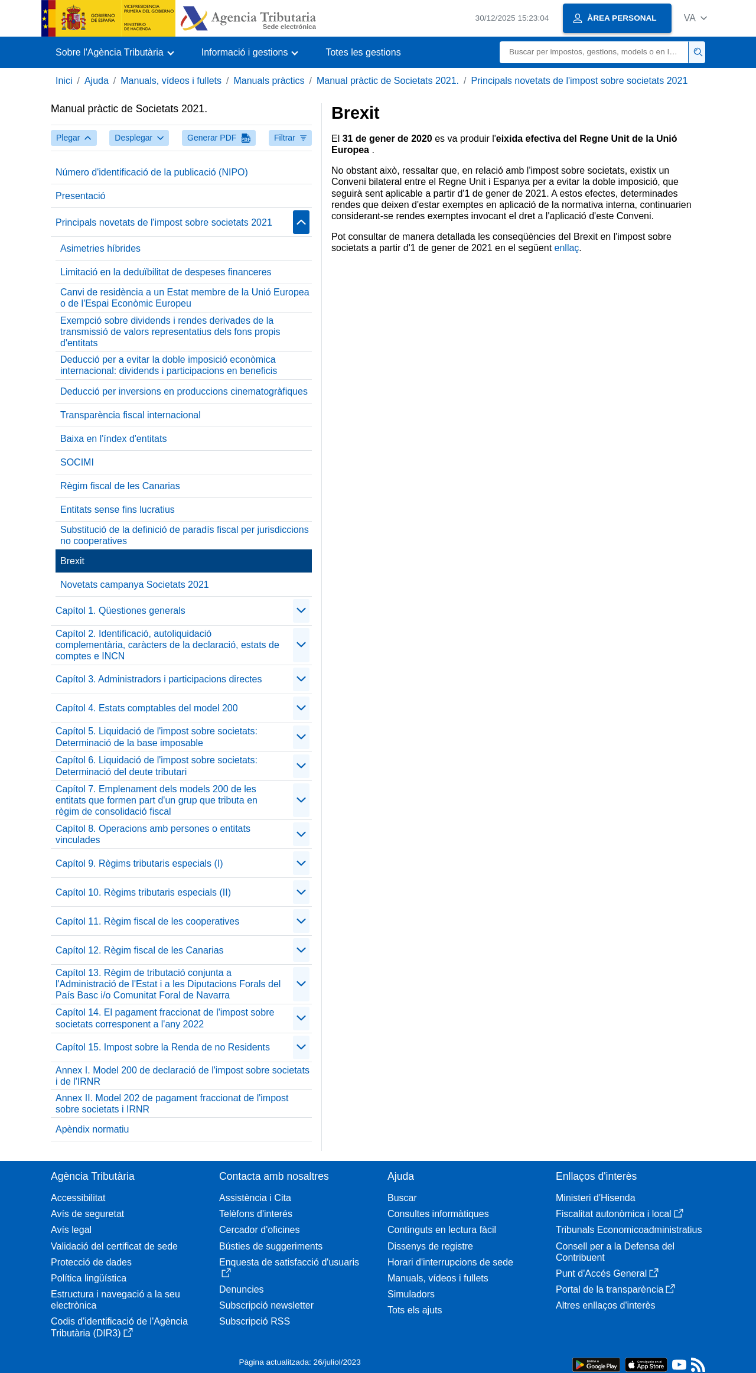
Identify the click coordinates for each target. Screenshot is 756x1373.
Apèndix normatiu (92, 1129)
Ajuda (96, 81)
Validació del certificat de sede (114, 1246)
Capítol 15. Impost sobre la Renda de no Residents (163, 1047)
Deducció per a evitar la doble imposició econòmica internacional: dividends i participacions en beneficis (168, 365)
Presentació (81, 196)
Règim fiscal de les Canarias (120, 486)
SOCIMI (77, 462)
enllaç (567, 248)
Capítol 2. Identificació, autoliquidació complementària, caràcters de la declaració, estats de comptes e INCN (167, 645)
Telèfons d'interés (255, 1214)
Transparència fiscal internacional (130, 415)
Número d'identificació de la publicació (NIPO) (152, 172)
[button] (695, 18)
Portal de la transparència (615, 1289)
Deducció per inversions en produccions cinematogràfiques (184, 391)
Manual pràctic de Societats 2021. (388, 81)
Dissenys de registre (430, 1246)
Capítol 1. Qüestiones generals (120, 611)
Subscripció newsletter (266, 1305)
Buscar (402, 1198)
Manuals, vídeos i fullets (170, 81)
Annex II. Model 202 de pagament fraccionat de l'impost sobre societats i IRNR (172, 1103)
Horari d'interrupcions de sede (450, 1262)
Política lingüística (88, 1278)
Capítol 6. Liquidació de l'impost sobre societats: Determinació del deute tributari (157, 765)
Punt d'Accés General (607, 1273)
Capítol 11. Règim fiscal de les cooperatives (147, 921)
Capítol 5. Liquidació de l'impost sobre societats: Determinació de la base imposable (157, 736)
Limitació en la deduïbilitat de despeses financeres (166, 272)
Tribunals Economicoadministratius (629, 1230)
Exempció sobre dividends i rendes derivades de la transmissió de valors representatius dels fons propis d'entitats (170, 331)
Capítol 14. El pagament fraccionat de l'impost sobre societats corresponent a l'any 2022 (165, 1018)
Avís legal (71, 1230)
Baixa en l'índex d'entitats (113, 439)
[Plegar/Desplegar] (301, 222)
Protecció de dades (91, 1262)
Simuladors (411, 1294)
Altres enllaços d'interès (605, 1305)
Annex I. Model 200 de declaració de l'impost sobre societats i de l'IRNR (182, 1075)
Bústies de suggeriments (270, 1246)
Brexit (72, 561)
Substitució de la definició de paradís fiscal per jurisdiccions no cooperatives (184, 535)
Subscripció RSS (254, 1321)
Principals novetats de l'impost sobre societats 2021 (579, 81)
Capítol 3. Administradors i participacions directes (159, 679)
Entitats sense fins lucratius (117, 510)
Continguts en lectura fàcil (441, 1230)
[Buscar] (594, 52)
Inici (64, 81)
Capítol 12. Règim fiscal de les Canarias (140, 950)
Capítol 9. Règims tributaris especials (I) (139, 863)
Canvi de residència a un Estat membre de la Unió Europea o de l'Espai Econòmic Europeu (184, 297)
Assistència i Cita (255, 1198)
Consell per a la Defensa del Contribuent (615, 1252)
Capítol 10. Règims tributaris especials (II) (143, 892)
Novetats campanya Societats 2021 (134, 585)
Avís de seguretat (87, 1214)
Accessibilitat (78, 1198)
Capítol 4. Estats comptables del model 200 (147, 708)
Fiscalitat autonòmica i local (619, 1214)
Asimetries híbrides (100, 248)
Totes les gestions (362, 52)
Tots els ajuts (414, 1310)
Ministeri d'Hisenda (596, 1198)
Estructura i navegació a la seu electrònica (115, 1299)
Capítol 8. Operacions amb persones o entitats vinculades (153, 834)
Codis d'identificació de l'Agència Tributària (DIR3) (119, 1327)
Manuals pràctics (268, 81)
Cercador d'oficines (259, 1230)
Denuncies (241, 1289)
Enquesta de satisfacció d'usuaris (289, 1267)
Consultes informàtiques (438, 1214)
